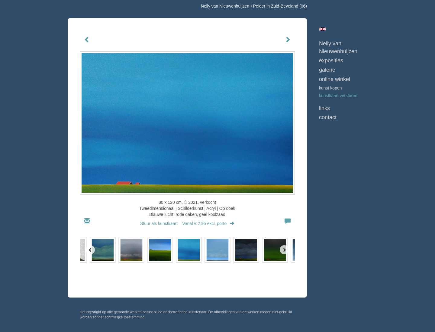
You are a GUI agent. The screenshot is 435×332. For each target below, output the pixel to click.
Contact (328, 117)
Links (324, 108)
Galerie (327, 70)
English (322, 29)
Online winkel (334, 79)
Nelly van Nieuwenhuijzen (225, 6)
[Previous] (90, 249)
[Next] (284, 249)
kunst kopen (330, 88)
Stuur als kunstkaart (187, 223)
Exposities (331, 60)
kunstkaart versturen (338, 95)
